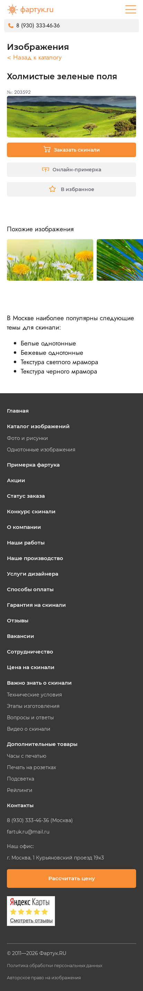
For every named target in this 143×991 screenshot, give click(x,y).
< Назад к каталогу (34, 57)
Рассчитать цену (71, 878)
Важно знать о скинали (39, 682)
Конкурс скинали (31, 511)
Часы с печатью (26, 756)
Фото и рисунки (27, 438)
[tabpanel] (50, 260)
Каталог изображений (38, 426)
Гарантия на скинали (36, 605)
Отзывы (17, 620)
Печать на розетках (31, 767)
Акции (16, 480)
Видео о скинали (28, 729)
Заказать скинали (72, 149)
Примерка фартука (33, 464)
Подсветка (20, 779)
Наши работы (26, 542)
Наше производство (35, 558)
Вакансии (20, 636)
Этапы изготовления (33, 706)
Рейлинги (19, 790)
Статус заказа (26, 496)
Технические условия (34, 695)
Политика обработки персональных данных (54, 965)
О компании (24, 527)
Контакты (20, 805)
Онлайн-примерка (71, 169)
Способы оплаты (30, 589)
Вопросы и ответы (30, 717)
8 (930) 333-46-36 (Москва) (40, 820)
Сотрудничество (30, 651)
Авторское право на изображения (44, 977)
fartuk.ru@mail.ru (28, 832)
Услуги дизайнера (32, 573)
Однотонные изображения (41, 450)
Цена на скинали (31, 667)
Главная (18, 410)
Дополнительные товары (42, 744)
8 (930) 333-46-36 (38, 25)
